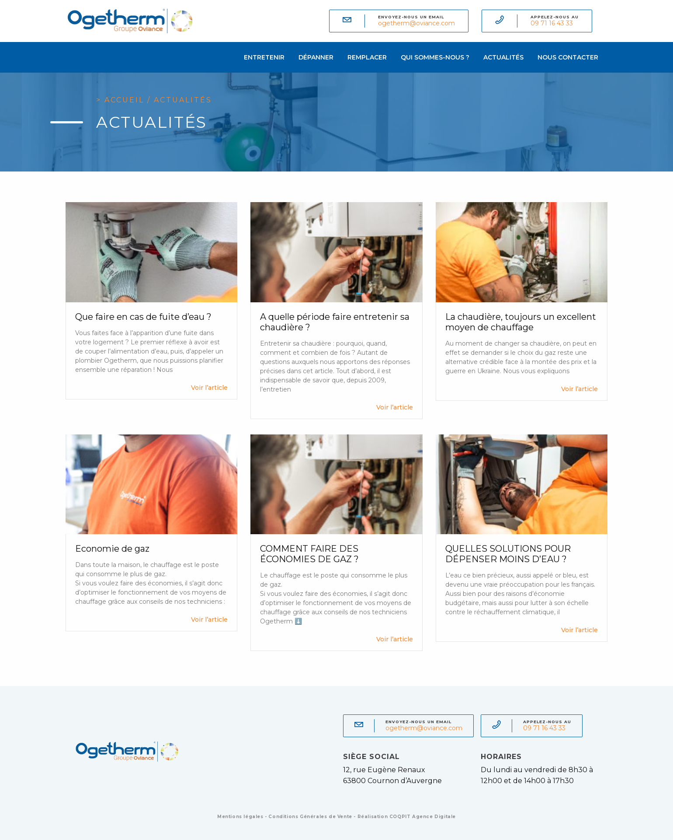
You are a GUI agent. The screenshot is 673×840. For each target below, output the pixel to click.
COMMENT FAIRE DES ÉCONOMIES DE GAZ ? (309, 553)
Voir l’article (209, 388)
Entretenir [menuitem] (264, 57)
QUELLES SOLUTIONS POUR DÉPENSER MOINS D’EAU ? (508, 553)
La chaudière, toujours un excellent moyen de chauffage (520, 322)
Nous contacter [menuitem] (568, 57)
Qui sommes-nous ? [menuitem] (435, 57)
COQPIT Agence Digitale (422, 816)
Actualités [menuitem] (503, 57)
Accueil (124, 100)
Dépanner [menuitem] (315, 57)
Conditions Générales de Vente (310, 816)
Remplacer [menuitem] (367, 57)
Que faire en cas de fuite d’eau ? (143, 317)
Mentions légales (240, 816)
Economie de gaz (112, 548)
